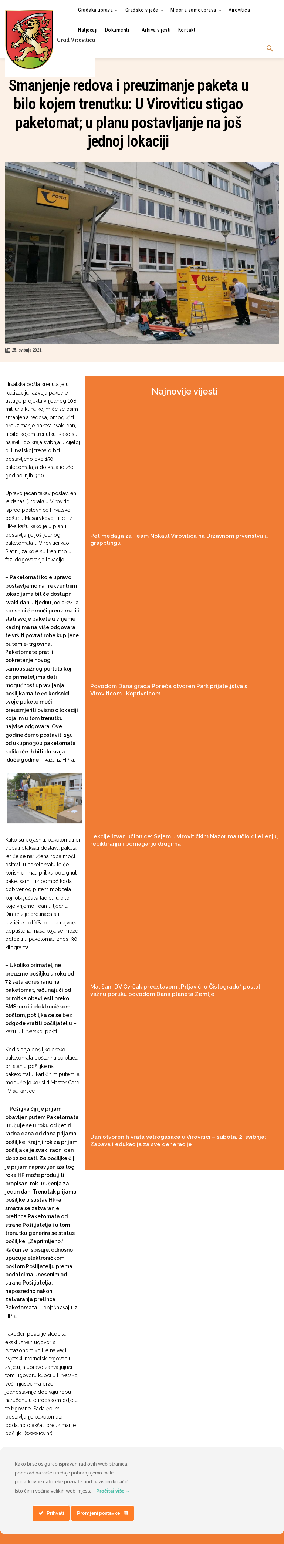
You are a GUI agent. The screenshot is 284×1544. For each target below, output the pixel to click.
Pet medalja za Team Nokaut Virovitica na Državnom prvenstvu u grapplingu (179, 535)
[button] (270, 49)
